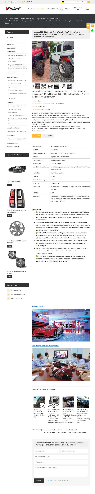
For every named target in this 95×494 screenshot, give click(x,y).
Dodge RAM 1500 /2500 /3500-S (16, 115)
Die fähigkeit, (36, 109)
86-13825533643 (28, 2)
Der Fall (61, 9)
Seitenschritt (10, 102)
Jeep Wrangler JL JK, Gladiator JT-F (17, 55)
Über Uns (87, 9)
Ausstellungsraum (38, 306)
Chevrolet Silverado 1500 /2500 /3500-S (17, 119)
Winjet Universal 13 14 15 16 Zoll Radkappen (16, 241)
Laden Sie (48, 136)
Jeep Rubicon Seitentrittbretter (77, 432)
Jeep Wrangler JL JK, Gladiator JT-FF (47, 19)
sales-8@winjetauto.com (13, 2)
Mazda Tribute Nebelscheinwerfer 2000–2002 (16, 272)
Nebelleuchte (10, 44)
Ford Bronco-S (11, 123)
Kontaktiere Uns (78, 9)
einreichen (39, 480)
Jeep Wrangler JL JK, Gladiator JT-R (17, 80)
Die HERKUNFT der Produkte (41, 104)
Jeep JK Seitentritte (49, 432)
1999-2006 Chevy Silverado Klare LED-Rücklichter (16, 211)
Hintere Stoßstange (12, 77)
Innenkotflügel (11, 135)
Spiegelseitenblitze (12, 143)
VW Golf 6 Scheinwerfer (14, 181)
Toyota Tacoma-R (12, 87)
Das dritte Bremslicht (13, 147)
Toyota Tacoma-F (12, 61)
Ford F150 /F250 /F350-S (14, 109)
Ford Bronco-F (11, 73)
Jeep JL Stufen (61, 432)
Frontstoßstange (11, 51)
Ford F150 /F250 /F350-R (14, 83)
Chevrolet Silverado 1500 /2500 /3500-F (17, 68)
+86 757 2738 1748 (16, 298)
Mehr (9, 185)
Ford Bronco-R (11, 98)
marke (34, 101)
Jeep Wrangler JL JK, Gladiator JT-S (17, 106)
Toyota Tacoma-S (12, 112)
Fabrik (68, 9)
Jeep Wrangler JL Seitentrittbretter (53, 430)
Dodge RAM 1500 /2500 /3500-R (16, 90)
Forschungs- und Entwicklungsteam (45, 346)
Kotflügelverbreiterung (27, 19)
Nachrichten (52, 9)
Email (36, 136)
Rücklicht (9, 41)
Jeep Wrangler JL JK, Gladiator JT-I (17, 139)
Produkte (41, 9)
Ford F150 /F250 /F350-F (14, 58)
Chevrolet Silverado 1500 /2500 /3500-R (17, 94)
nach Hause (8, 19)
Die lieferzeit (36, 106)
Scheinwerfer (10, 37)
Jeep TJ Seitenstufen (72, 430)
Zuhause (31, 9)
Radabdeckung (11, 48)
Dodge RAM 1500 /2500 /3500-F (16, 65)
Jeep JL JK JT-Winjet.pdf (48, 389)
